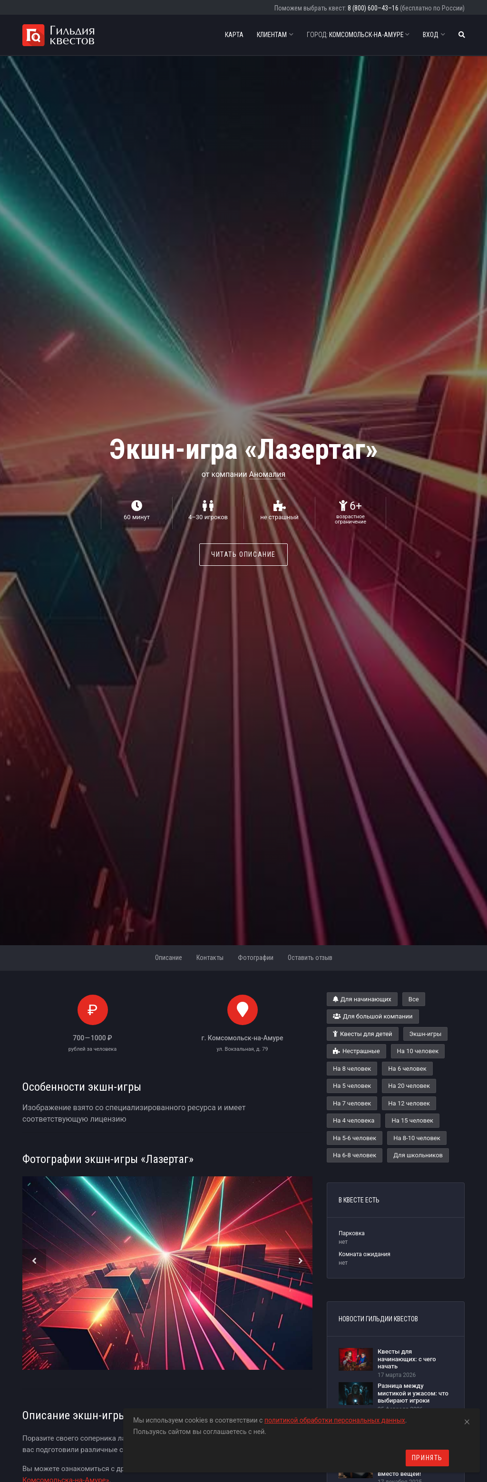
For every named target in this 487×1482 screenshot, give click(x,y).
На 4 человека (353, 1120)
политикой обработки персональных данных (334, 1420)
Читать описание (243, 554)
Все (414, 999)
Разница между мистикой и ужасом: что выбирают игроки (413, 1393)
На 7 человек (352, 1103)
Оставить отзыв (310, 957)
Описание (168, 957)
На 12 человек (409, 1103)
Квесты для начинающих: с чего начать (407, 1359)
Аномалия (267, 474)
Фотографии (255, 957)
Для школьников (418, 1155)
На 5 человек (352, 1085)
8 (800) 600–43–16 (373, 8)
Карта (234, 35)
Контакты (210, 957)
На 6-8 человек (354, 1155)
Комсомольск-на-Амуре (358, 35)
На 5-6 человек (354, 1138)
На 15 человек (412, 1120)
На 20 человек (409, 1085)
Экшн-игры (425, 1033)
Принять (427, 1458)
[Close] (467, 1420)
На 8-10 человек (416, 1138)
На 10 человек (418, 1051)
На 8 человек (352, 1068)
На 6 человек (407, 1068)
